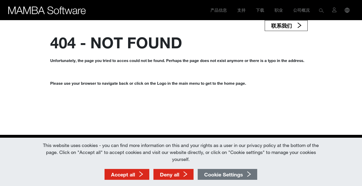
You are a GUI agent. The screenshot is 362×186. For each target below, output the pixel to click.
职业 (279, 9)
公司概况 (301, 9)
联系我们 (282, 25)
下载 (260, 9)
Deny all (169, 174)
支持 (241, 9)
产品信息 (218, 9)
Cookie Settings (223, 174)
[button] (321, 10)
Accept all (123, 174)
